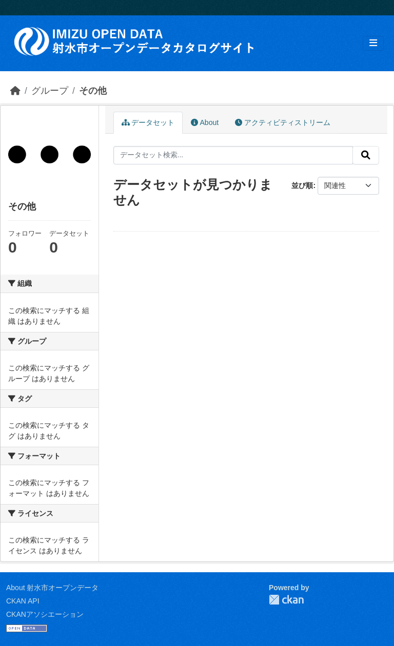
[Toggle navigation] (373, 43)
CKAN (286, 599)
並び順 (302, 185)
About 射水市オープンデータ (52, 588)
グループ (49, 91)
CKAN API (23, 601)
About (205, 122)
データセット (148, 122)
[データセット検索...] (233, 155)
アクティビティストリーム (282, 122)
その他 (93, 91)
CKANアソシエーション (45, 614)
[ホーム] (15, 91)
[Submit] (365, 155)
